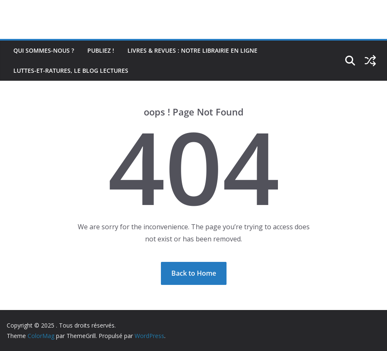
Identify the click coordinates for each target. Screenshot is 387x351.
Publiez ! (100, 50)
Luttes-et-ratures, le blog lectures (70, 70)
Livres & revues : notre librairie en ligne (192, 50)
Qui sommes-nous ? (43, 50)
